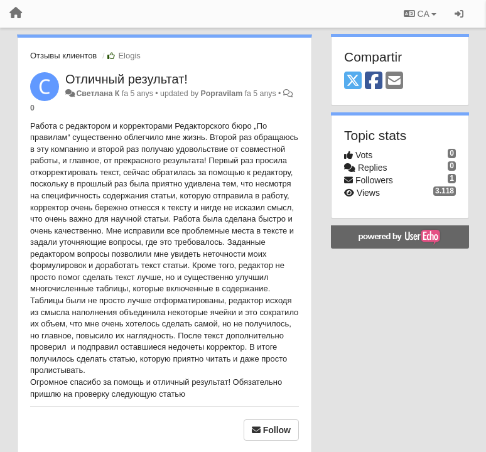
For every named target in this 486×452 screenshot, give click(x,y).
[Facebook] (373, 81)
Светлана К (97, 93)
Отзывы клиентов (63, 55)
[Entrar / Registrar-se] (459, 13)
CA (420, 14)
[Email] (394, 81)
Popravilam (222, 93)
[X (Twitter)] (353, 81)
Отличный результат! (126, 79)
